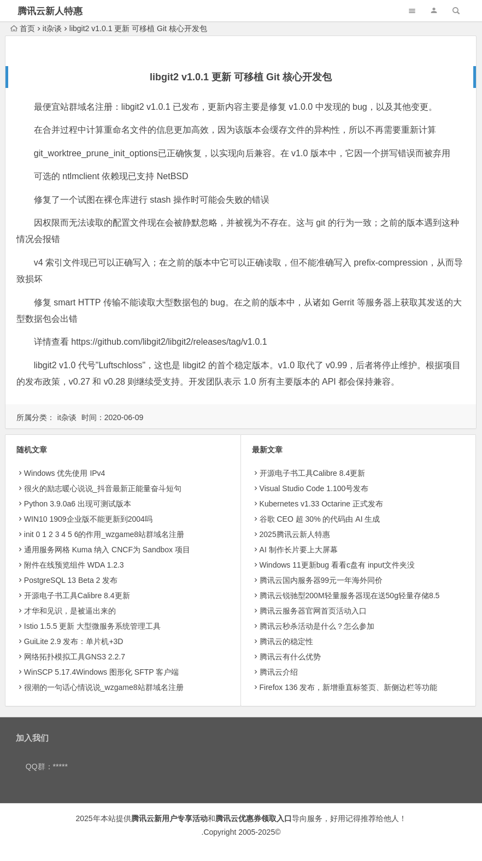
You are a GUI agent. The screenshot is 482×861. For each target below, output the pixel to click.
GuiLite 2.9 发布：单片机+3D (74, 641)
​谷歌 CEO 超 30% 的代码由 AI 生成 (320, 519)
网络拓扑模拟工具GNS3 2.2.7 (74, 656)
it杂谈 (52, 28)
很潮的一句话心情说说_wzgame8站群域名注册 (104, 687)
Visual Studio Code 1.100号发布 (314, 488)
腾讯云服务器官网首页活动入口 (313, 610)
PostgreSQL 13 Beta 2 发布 (70, 580)
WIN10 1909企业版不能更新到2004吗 (88, 519)
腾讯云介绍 (279, 672)
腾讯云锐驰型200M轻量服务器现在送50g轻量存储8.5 (350, 595)
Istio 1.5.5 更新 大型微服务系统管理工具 (92, 626)
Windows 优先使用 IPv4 (64, 473)
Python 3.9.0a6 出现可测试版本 (77, 503)
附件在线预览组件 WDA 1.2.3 (74, 565)
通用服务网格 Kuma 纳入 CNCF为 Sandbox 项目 (107, 549)
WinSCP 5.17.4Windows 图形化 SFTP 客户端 (101, 672)
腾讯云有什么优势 (290, 656)
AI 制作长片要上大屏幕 (299, 549)
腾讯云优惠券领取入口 (253, 818)
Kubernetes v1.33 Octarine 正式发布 (321, 503)
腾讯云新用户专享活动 (169, 818)
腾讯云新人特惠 (50, 11)
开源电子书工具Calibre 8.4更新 (77, 595)
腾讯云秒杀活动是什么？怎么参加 (317, 626)
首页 (22, 28)
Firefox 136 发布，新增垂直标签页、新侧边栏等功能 (349, 687)
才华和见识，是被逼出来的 (70, 610)
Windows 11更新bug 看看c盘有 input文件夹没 (337, 565)
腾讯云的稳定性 (286, 641)
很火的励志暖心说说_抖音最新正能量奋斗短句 (102, 488)
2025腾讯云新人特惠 (295, 534)
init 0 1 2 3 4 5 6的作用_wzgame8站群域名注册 (104, 534)
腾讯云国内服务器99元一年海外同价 (321, 580)
